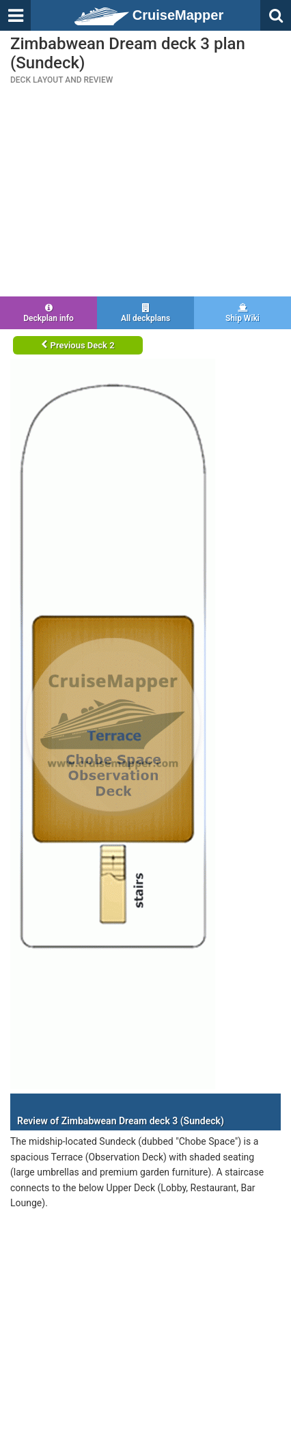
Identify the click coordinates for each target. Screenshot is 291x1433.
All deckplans (145, 313)
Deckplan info (48, 313)
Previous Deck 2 (77, 345)
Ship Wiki (242, 313)
